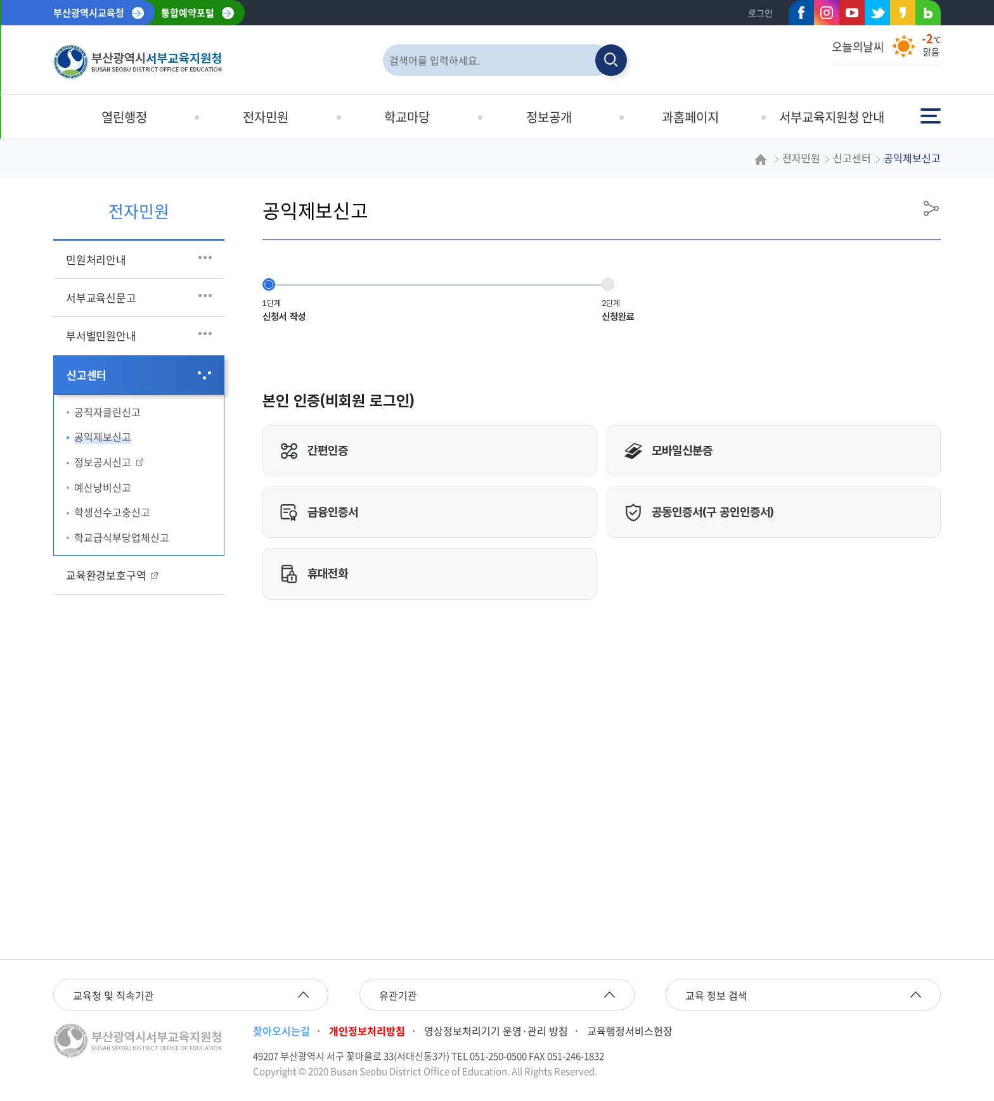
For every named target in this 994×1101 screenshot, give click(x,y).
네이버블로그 (924, 15)
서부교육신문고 (101, 297)
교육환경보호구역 (106, 575)
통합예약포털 (187, 13)
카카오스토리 (899, 15)
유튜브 (852, 12)
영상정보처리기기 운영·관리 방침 (496, 1030)
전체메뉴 (930, 115)
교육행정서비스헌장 (630, 1030)
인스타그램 (826, 12)
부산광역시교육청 (88, 13)
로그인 (760, 12)
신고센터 (86, 375)
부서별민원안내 (101, 335)
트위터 (873, 15)
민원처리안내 (96, 259)
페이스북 (797, 15)
